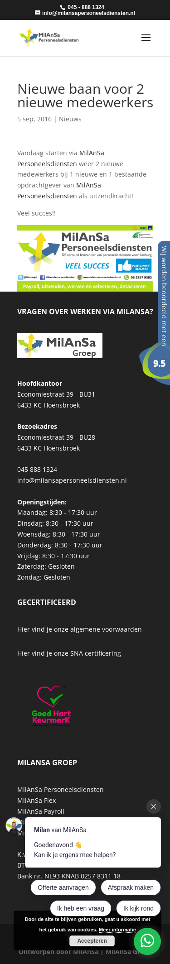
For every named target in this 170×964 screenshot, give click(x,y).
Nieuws (70, 119)
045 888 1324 (37, 469)
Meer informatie (117, 929)
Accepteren (92, 941)
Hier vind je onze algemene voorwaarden (79, 629)
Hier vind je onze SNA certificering (69, 653)
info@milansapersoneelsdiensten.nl (72, 480)
